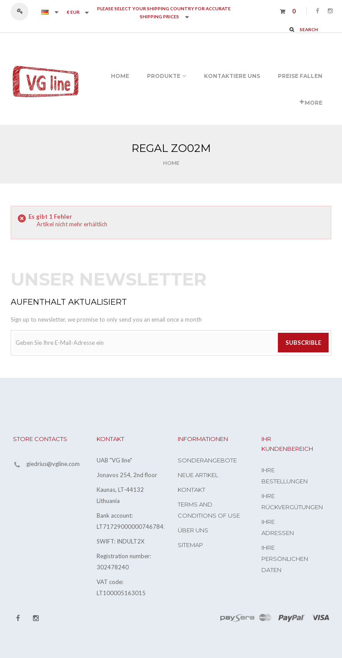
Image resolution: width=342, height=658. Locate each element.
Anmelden (24, 11)
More (311, 102)
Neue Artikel (198, 474)
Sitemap (190, 544)
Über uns (193, 530)
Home (171, 162)
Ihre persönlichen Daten (284, 558)
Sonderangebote (207, 460)
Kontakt (191, 489)
